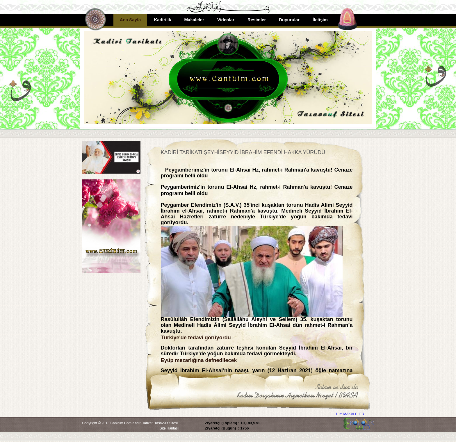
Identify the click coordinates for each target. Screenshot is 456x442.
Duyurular (289, 19)
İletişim (320, 19)
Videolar (225, 19)
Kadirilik (162, 19)
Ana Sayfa (130, 19)
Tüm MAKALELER (349, 414)
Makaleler (194, 19)
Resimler (256, 19)
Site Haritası (169, 428)
